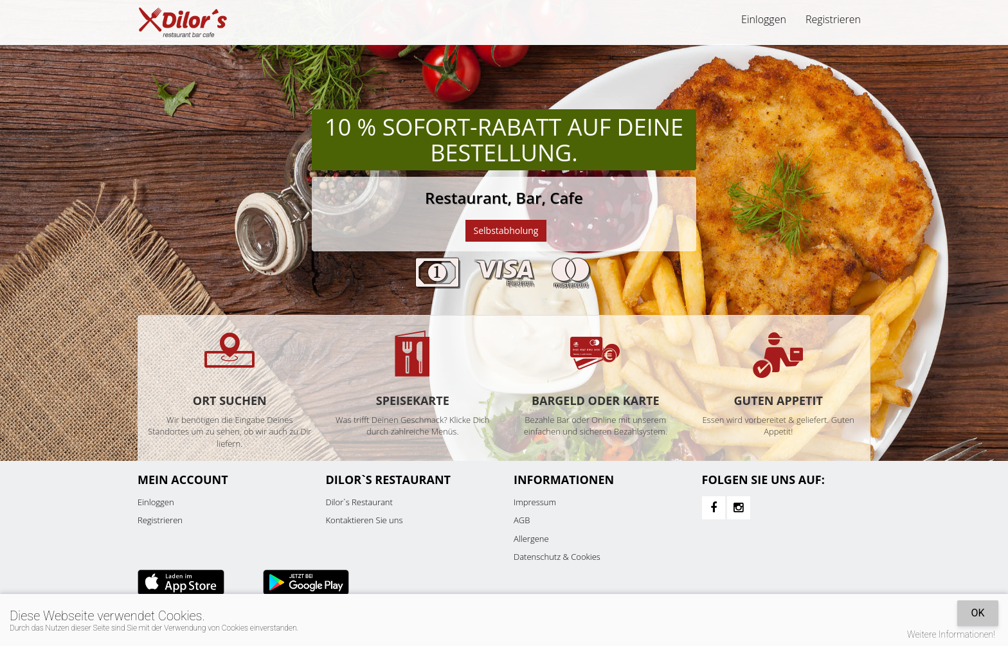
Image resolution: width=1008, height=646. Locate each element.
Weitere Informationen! (951, 634)
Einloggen (763, 19)
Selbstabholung (506, 230)
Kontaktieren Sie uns (364, 520)
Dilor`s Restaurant (359, 502)
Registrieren (833, 19)
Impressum (535, 502)
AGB (522, 520)
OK (977, 613)
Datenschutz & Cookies (557, 556)
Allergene (531, 538)
